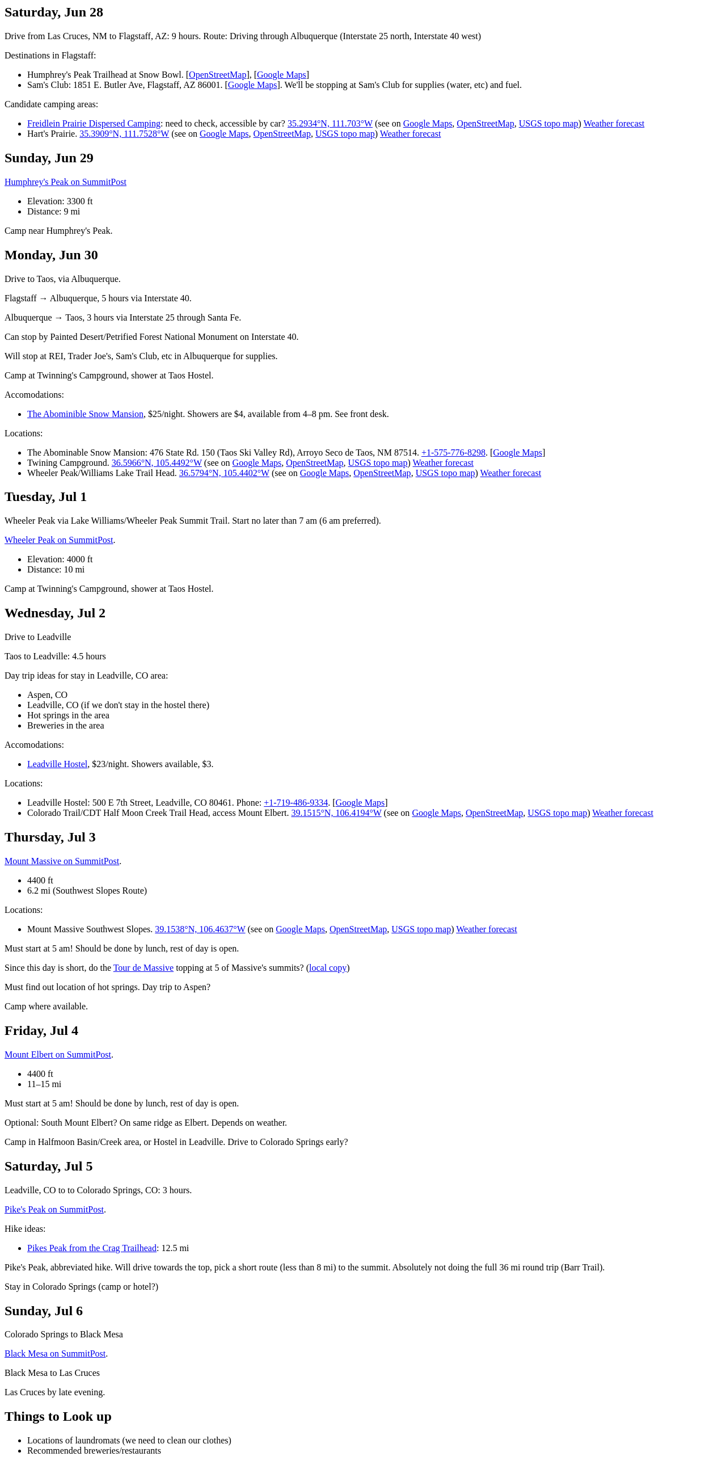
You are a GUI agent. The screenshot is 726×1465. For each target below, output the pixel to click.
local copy (328, 968)
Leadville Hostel (57, 764)
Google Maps (281, 74)
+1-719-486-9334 (296, 802)
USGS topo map (549, 123)
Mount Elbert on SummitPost (58, 1054)
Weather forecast (614, 123)
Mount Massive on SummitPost (62, 861)
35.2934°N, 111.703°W (330, 123)
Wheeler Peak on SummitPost (59, 540)
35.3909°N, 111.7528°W (124, 133)
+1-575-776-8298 (453, 452)
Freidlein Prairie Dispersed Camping (94, 123)
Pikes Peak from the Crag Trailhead (92, 1248)
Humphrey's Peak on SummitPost (65, 182)
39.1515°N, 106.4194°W (336, 813)
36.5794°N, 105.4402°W (224, 473)
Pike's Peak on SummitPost (54, 1209)
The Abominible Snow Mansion (85, 414)
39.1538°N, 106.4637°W (200, 929)
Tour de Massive (143, 968)
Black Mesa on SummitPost (55, 1353)
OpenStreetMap (217, 74)
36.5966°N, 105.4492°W (157, 463)
